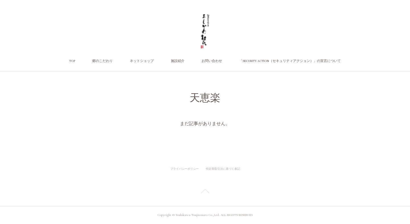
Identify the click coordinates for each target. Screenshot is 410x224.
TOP (72, 61)
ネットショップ (142, 61)
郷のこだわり (102, 61)
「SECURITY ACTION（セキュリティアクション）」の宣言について (290, 61)
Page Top (205, 192)
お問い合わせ (212, 61)
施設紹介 (177, 61)
